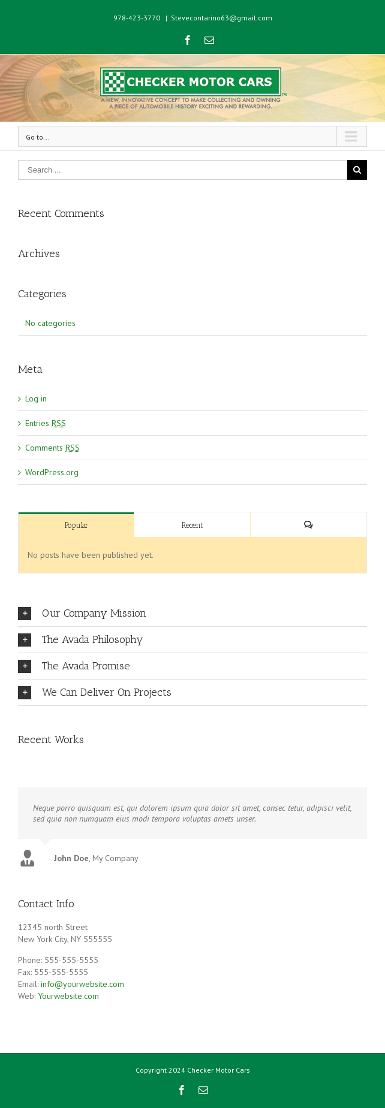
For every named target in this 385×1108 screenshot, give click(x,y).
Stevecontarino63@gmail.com (221, 17)
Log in (36, 398)
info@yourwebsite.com (82, 981)
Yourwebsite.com (68, 993)
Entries (45, 423)
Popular (76, 525)
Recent (192, 525)
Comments (52, 447)
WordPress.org (52, 472)
